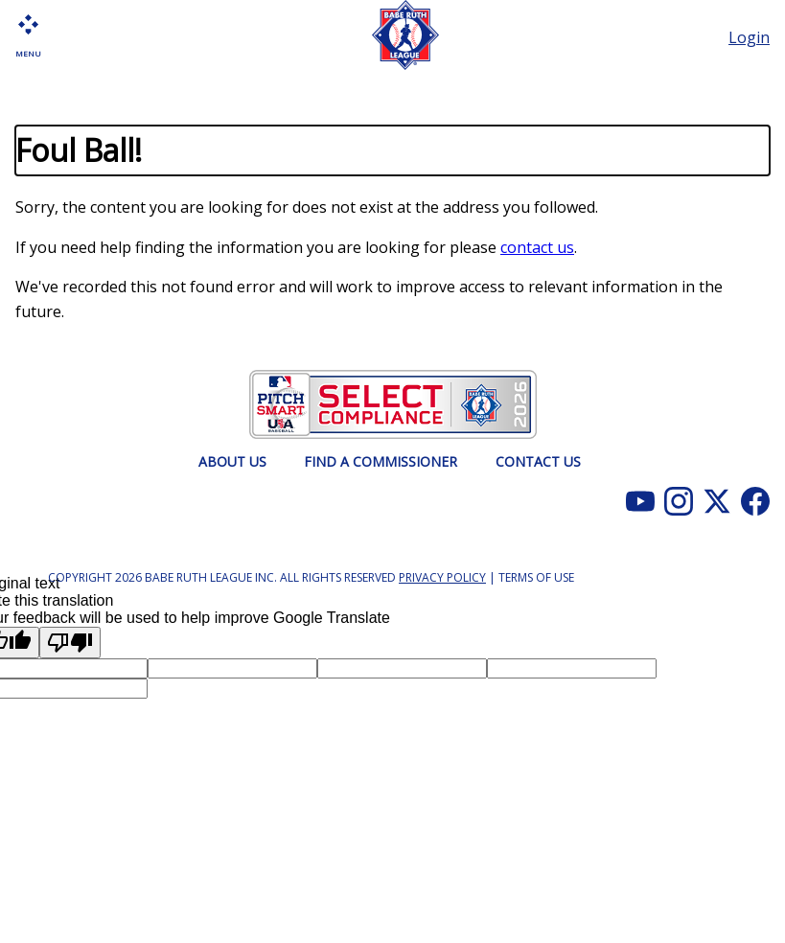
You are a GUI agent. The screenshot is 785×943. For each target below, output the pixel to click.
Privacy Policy (442, 577)
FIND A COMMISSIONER (380, 461)
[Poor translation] (70, 642)
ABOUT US (232, 461)
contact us (537, 247)
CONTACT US (538, 461)
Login (749, 37)
